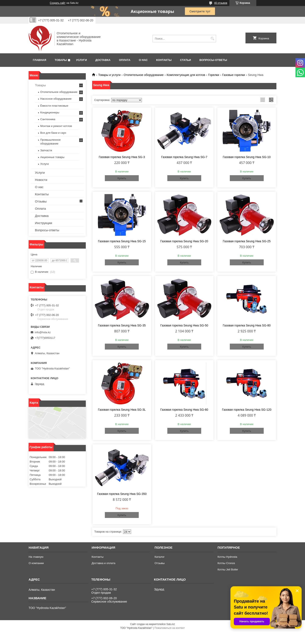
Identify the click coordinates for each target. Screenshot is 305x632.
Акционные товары (52, 157)
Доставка (103, 60)
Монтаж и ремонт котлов (56, 126)
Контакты (164, 60)
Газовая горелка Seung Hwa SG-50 (184, 325)
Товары (61, 60)
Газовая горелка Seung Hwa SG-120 (247, 409)
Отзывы (41, 201)
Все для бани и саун (53, 132)
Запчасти (46, 150)
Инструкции (43, 223)
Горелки (213, 75)
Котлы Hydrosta (227, 556)
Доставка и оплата (103, 563)
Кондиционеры (49, 112)
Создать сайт (57, 2)
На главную (36, 556)
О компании (36, 563)
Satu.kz (170, 624)
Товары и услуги (109, 75)
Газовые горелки (233, 75)
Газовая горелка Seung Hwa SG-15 (122, 241)
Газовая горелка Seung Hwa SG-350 (122, 494)
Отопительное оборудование (144, 75)
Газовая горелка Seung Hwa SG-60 (184, 409)
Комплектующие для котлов (186, 75)
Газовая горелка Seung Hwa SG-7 (184, 157)
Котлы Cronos (226, 563)
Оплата (124, 60)
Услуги (81, 60)
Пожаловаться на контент (169, 627)
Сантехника (47, 119)
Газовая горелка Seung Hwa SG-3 (122, 157)
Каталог (160, 556)
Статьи (185, 60)
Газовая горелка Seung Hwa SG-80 (247, 325)
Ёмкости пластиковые (54, 105)
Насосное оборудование (56, 98)
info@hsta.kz (43, 332)
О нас (143, 60)
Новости (41, 180)
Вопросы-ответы (213, 60)
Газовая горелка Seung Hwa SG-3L (122, 409)
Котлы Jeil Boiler (228, 569)
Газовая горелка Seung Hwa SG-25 (247, 241)
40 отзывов (220, 2)
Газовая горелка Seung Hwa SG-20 (184, 241)
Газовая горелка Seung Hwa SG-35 (122, 325)
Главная (39, 60)
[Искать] (212, 38)
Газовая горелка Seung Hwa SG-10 (247, 157)
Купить (122, 178)
